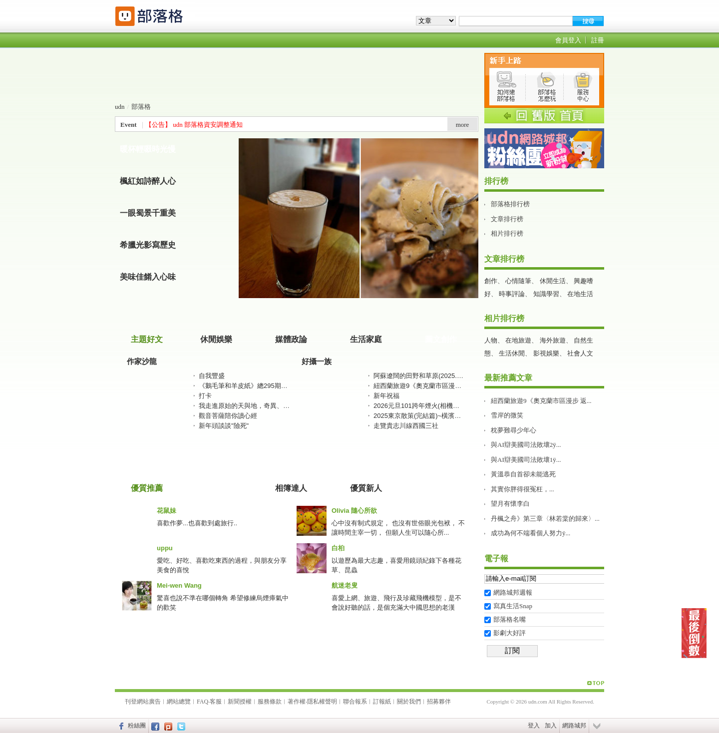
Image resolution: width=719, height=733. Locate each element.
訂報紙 (382, 701)
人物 (490, 340)
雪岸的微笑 (507, 415)
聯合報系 (355, 701)
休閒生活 (553, 281)
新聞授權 (240, 701)
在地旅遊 (518, 340)
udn (120, 106)
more (462, 124)
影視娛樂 (546, 353)
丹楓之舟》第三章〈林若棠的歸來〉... (545, 518)
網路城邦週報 (512, 592)
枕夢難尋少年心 (513, 430)
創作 (490, 281)
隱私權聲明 (322, 701)
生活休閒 (512, 353)
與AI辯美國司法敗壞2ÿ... (526, 444)
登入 (534, 725)
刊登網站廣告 (143, 701)
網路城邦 (574, 725)
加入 (551, 725)
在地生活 (580, 294)
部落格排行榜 (510, 204)
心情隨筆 (518, 281)
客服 (216, 701)
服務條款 (270, 701)
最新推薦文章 (508, 377)
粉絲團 (137, 725)
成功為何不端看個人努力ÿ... (530, 533)
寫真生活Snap (512, 606)
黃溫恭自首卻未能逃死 (523, 474)
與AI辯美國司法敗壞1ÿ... (526, 459)
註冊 (597, 40)
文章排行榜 (507, 219)
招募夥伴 (439, 701)
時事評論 (512, 294)
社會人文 (580, 353)
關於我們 (409, 701)
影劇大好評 (509, 633)
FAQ (202, 701)
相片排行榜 (507, 233)
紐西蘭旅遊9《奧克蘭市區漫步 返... (541, 400)
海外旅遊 (553, 340)
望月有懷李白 (510, 503)
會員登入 (568, 40)
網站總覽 (179, 701)
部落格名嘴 (509, 619)
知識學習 (546, 294)
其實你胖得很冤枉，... (522, 489)
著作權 (297, 701)
